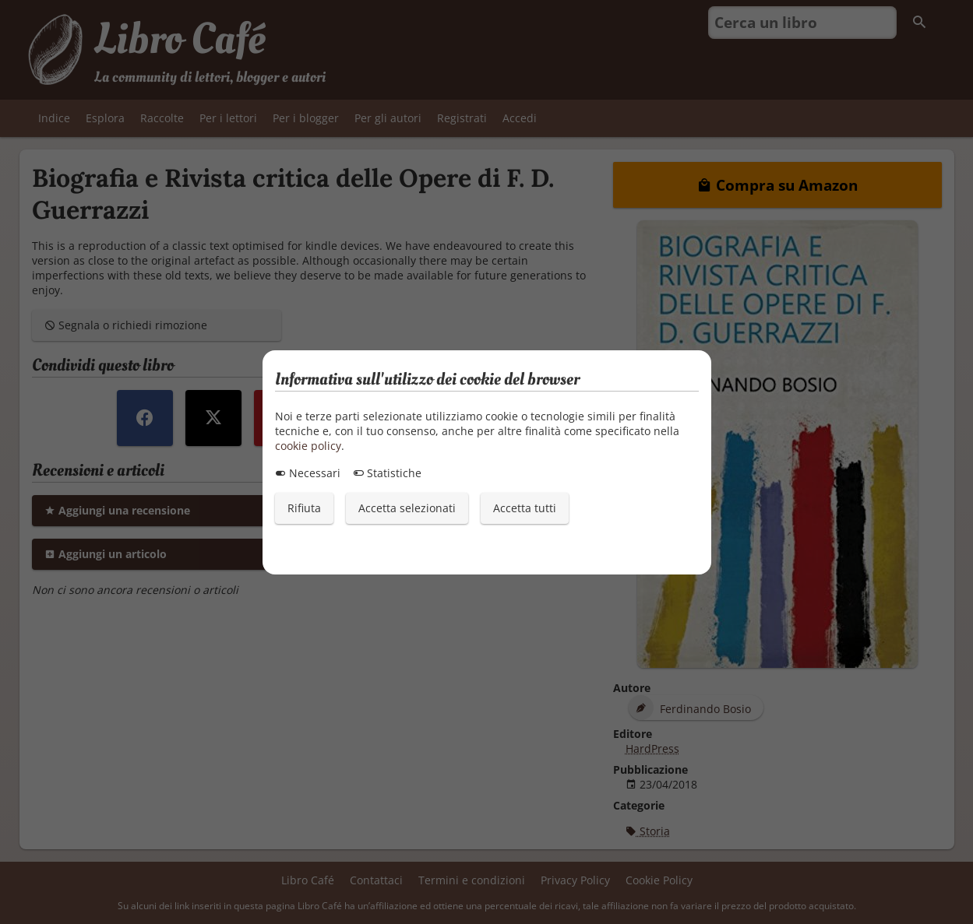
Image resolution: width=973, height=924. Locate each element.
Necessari (307, 473)
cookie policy (308, 445)
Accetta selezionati (407, 508)
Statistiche (387, 473)
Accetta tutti (524, 508)
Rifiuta (304, 508)
